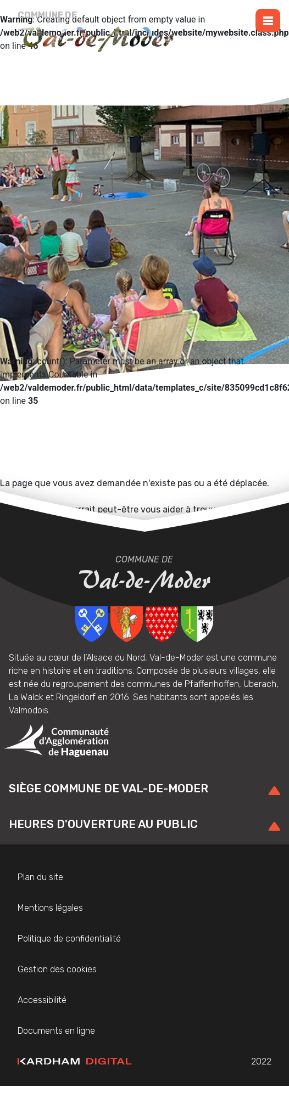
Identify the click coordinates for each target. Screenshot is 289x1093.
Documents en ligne (56, 1031)
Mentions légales (50, 908)
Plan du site (40, 877)
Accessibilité (42, 1000)
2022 (144, 1061)
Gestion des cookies (57, 969)
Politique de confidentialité (69, 938)
